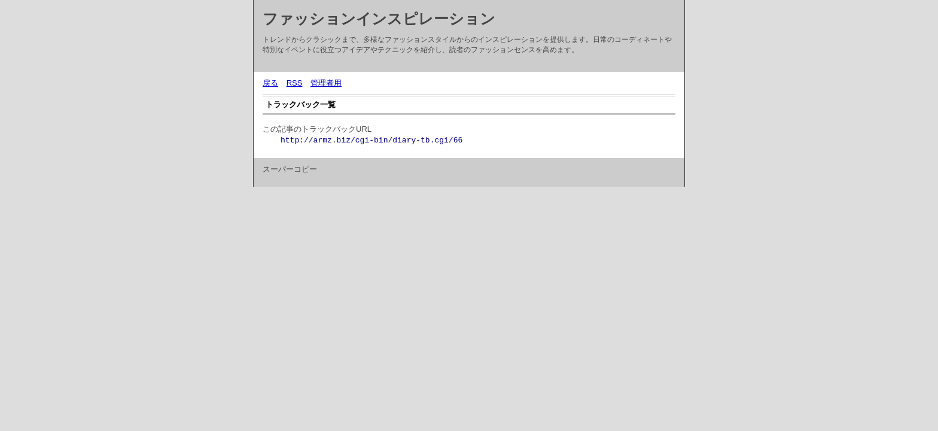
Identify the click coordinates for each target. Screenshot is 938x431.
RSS (295, 82)
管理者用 (326, 82)
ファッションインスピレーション (379, 18)
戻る (270, 82)
